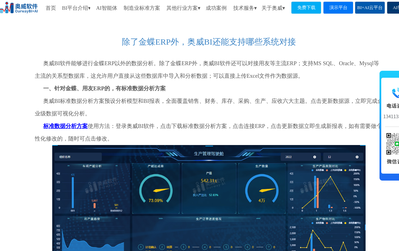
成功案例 (216, 8)
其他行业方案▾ (183, 8)
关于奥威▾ (273, 8)
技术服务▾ (245, 8)
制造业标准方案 (142, 8)
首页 (51, 8)
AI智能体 (106, 8)
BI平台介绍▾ (76, 8)
